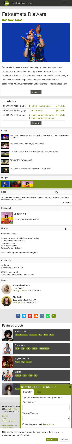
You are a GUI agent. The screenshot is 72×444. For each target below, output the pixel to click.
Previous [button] (63, 192)
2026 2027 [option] (17, 273)
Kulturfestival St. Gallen (40, 106)
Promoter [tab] (48, 392)
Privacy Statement (8, 421)
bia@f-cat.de (17, 303)
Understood (52, 440)
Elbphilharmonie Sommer (41, 115)
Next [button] (69, 192)
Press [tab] (58, 392)
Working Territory (50, 413)
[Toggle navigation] (64, 3)
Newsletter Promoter (9, 425)
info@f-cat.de (12, 409)
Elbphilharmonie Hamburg (42, 118)
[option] (36, 200)
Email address (49, 402)
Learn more (64, 440)
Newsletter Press (8, 428)
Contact (5, 416)
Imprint (4, 418)
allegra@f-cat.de (19, 291)
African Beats (36, 110)
